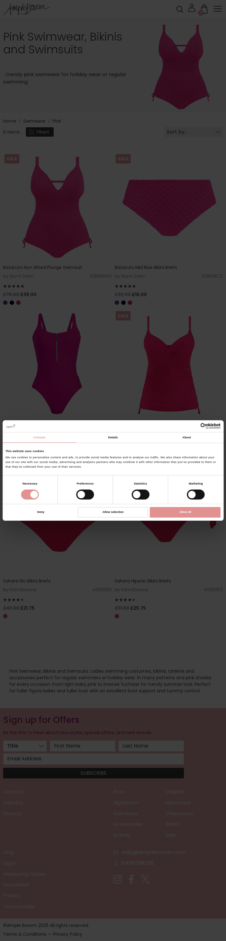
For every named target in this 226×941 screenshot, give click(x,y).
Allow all (185, 512)
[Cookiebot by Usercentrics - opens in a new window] (193, 426)
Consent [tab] (39, 437)
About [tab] (186, 437)
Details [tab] (113, 437)
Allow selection (112, 512)
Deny (40, 512)
